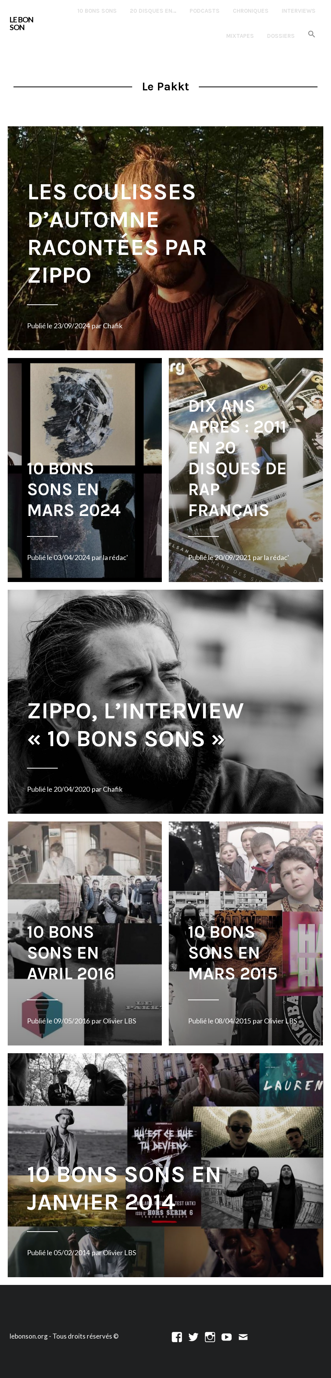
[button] (311, 34)
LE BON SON (21, 23)
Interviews (299, 10)
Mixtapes (240, 35)
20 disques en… (153, 10)
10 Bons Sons (97, 10)
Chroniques (251, 10)
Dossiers (281, 35)
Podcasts (205, 10)
